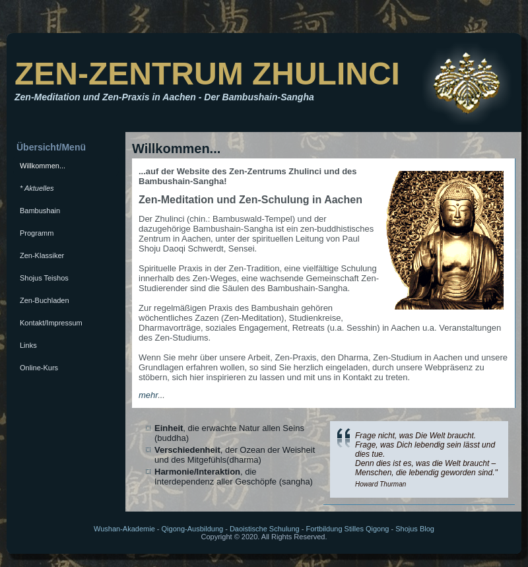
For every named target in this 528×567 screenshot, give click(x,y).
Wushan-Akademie (124, 529)
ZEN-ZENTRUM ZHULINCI (207, 73)
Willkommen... (42, 166)
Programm (36, 233)
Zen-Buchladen (44, 300)
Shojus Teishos (44, 278)
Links (28, 345)
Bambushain (40, 211)
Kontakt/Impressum (51, 323)
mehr (148, 395)
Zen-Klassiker (42, 255)
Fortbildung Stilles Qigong (347, 529)
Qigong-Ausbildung (193, 529)
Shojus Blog (414, 529)
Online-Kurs (39, 368)
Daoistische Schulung (265, 529)
